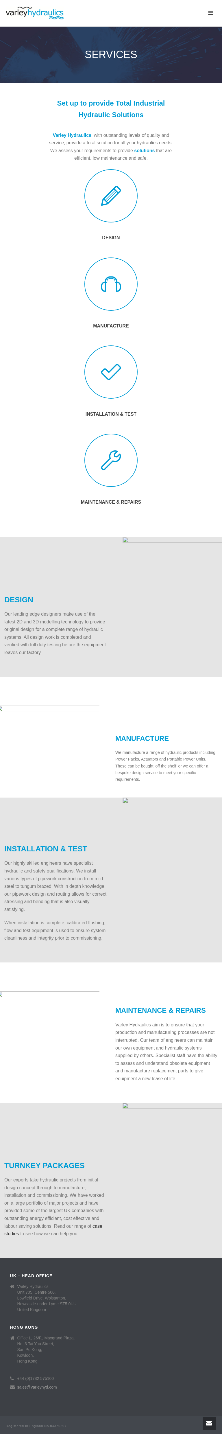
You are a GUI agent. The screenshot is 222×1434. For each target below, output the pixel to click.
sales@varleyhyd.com (37, 1387)
